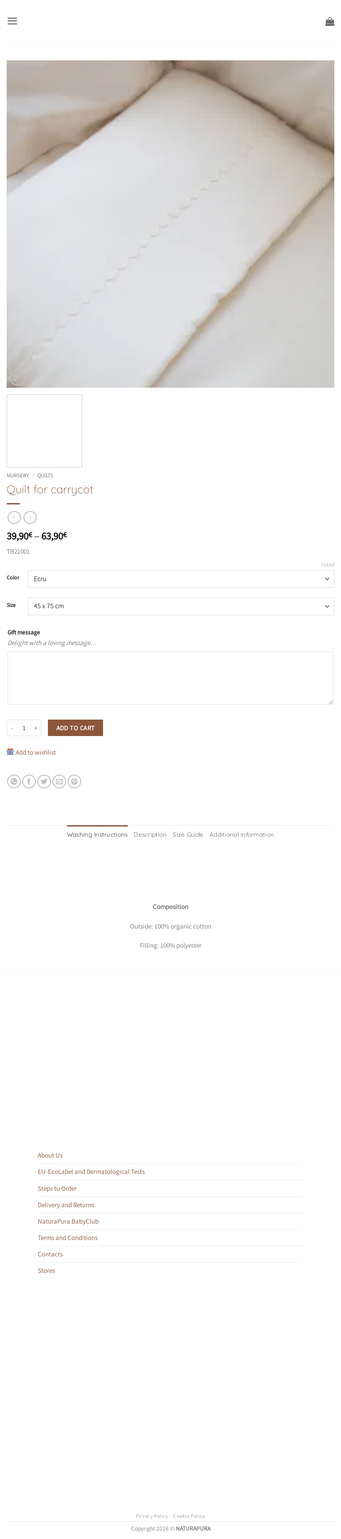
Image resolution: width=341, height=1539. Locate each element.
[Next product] (14, 517)
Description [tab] (152, 834)
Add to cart (75, 728)
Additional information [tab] (235, 834)
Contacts (50, 1252)
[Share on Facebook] (29, 781)
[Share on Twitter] (44, 781)
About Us (50, 1154)
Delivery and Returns (66, 1203)
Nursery (18, 475)
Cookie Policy (189, 1514)
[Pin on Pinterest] (74, 781)
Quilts (45, 475)
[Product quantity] (24, 728)
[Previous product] (30, 517)
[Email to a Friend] (59, 781)
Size (11, 605)
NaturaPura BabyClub (68, 1220)
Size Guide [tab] (187, 834)
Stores (46, 1269)
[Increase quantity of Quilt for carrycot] (36, 728)
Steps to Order (57, 1187)
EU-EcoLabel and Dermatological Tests (91, 1170)
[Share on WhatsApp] (14, 781)
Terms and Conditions (68, 1236)
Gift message (24, 632)
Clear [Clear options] (327, 565)
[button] (12, 21)
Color (13, 578)
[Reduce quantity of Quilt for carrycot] (12, 728)
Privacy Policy (152, 1514)
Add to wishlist (36, 752)
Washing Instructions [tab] (104, 834)
